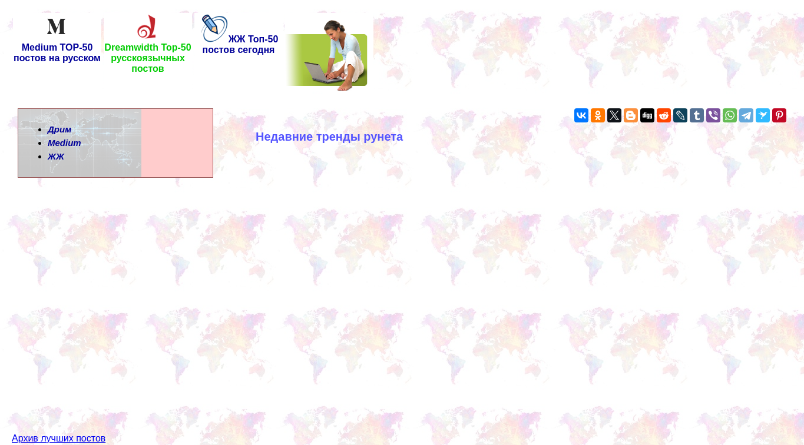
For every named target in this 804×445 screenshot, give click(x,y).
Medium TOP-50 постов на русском (57, 48)
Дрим (59, 129)
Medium (64, 143)
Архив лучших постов (58, 417)
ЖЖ (56, 156)
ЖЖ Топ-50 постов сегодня (239, 44)
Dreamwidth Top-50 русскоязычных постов (147, 54)
